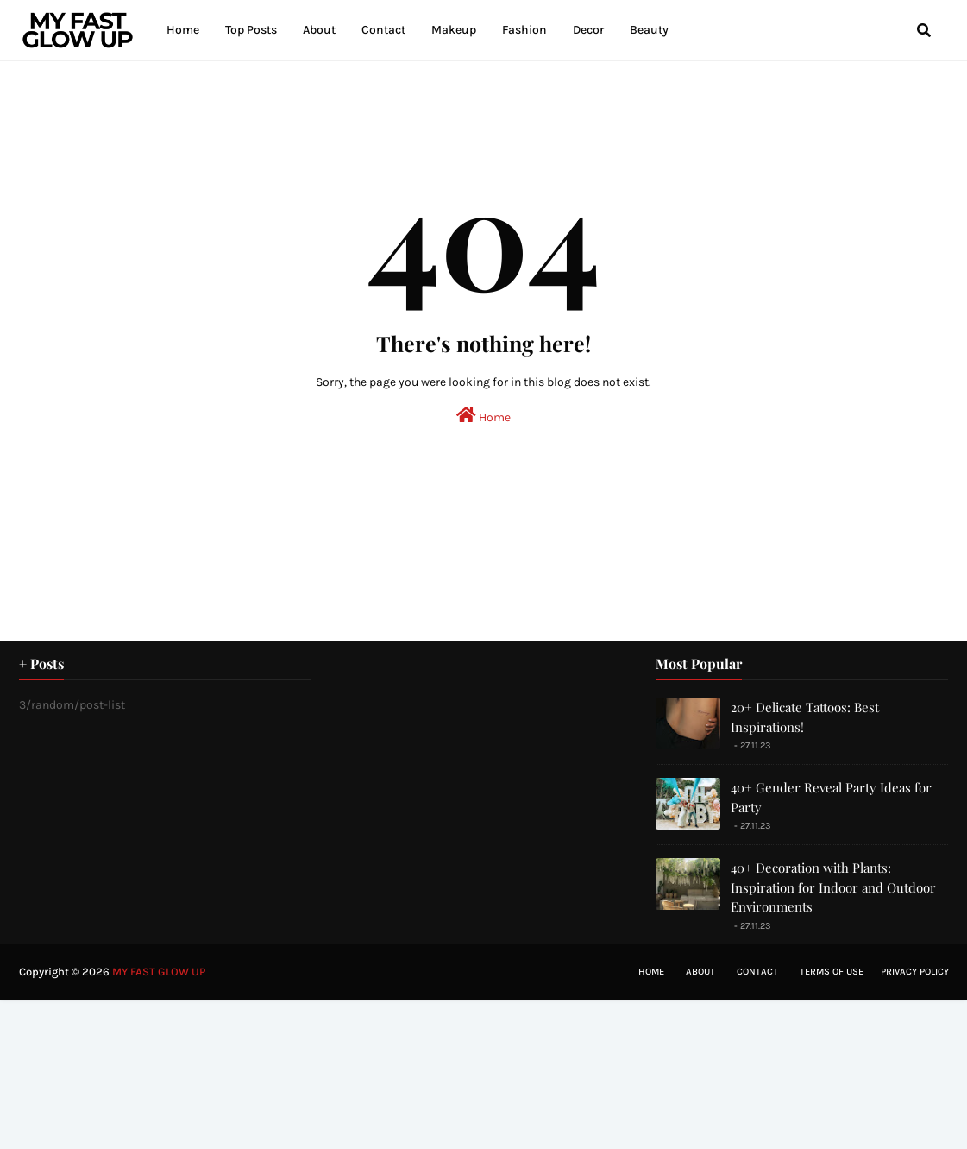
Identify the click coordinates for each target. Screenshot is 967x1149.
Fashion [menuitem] (524, 29)
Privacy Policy (915, 971)
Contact (757, 971)
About (700, 971)
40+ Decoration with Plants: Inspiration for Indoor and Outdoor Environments (833, 887)
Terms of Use (831, 971)
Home (483, 416)
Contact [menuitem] (383, 29)
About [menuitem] (319, 29)
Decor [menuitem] (588, 29)
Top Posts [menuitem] (251, 29)
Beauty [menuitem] (649, 29)
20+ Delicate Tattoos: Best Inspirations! (805, 716)
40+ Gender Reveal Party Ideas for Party (831, 797)
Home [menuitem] (182, 29)
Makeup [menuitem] (453, 29)
